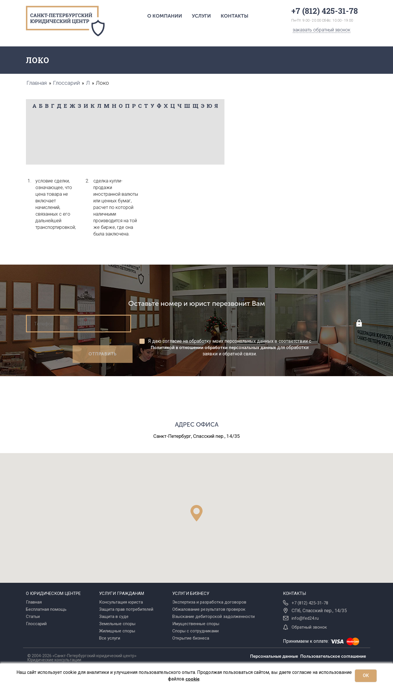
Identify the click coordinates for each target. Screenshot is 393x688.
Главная (34, 602)
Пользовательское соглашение (333, 656)
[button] (196, 513)
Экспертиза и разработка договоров (209, 602)
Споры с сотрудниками (195, 631)
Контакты (234, 16)
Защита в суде (114, 616)
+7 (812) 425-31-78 (310, 603)
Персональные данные (275, 656)
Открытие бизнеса (190, 638)
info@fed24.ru (305, 618)
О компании (164, 16)
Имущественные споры (195, 623)
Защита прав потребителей (126, 609)
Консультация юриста (121, 602)
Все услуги (109, 638)
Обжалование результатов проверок (208, 609)
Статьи (33, 616)
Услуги (201, 16)
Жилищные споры (117, 631)
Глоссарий (36, 623)
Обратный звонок (309, 627)
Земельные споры (117, 623)
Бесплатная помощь (46, 609)
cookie (192, 679)
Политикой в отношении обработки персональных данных (213, 347)
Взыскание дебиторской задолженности (213, 616)
